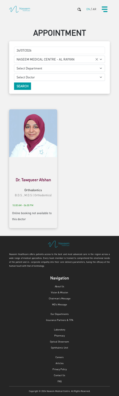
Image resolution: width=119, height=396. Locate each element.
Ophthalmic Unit (59, 347)
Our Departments (60, 314)
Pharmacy (59, 335)
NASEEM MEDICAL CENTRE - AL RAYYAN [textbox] (46, 59)
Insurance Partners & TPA (59, 320)
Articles (60, 363)
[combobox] (59, 59)
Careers (59, 357)
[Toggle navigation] (104, 9)
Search (22, 86)
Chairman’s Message (59, 298)
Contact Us (59, 375)
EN (88, 9)
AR (94, 9)
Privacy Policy (59, 369)
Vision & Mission (59, 292)
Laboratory (59, 329)
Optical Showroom (59, 341)
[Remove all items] (97, 59)
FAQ (60, 381)
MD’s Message (59, 304)
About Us (59, 286)
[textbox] (57, 68)
